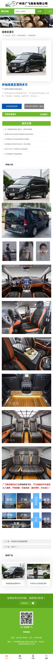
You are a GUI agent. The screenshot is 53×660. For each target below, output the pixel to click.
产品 (19, 656)
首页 (13, 35)
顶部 (46, 656)
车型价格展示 (21, 35)
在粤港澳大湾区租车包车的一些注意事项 (18, 144)
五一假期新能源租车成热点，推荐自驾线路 (18, 129)
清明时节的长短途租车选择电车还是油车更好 (19, 134)
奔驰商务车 (24, 484)
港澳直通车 (32, 35)
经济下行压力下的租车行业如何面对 (16, 149)
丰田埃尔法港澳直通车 (19, 541)
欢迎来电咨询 (12, 106)
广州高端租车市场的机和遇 (13, 154)
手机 (33, 656)
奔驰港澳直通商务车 (13, 583)
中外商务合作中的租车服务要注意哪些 (17, 139)
